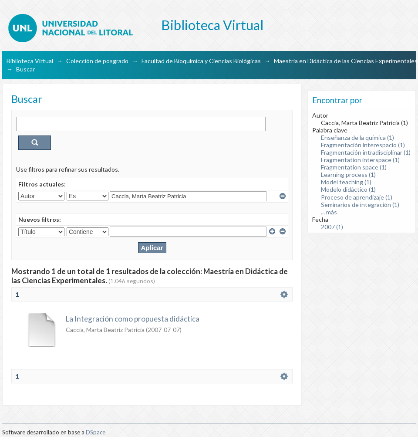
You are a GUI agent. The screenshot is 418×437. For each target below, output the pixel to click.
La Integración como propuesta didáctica (132, 318)
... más (329, 212)
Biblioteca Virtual (30, 60)
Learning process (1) (348, 174)
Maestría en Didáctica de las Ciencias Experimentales (346, 60)
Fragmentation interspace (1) (360, 159)
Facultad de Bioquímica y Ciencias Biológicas (201, 60)
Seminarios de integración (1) (360, 204)
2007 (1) (332, 226)
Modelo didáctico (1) (348, 189)
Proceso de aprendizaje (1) (356, 197)
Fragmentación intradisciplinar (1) (366, 152)
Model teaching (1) (346, 182)
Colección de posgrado (97, 60)
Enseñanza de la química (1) (357, 137)
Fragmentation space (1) (354, 167)
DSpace (95, 432)
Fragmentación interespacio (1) (363, 145)
